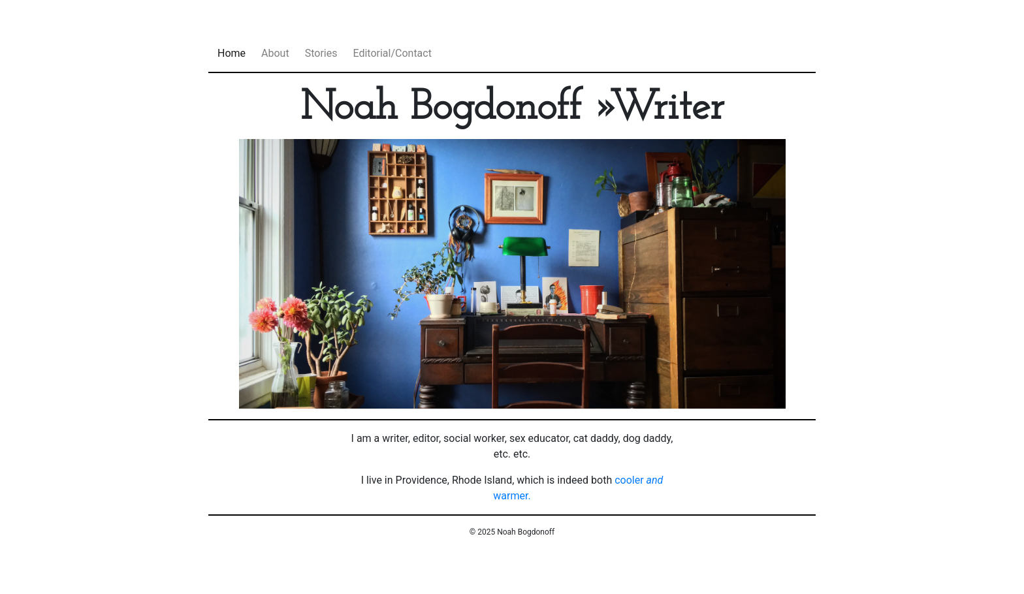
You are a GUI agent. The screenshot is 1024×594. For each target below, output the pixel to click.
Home (231, 53)
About (275, 53)
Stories (321, 53)
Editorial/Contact (392, 53)
